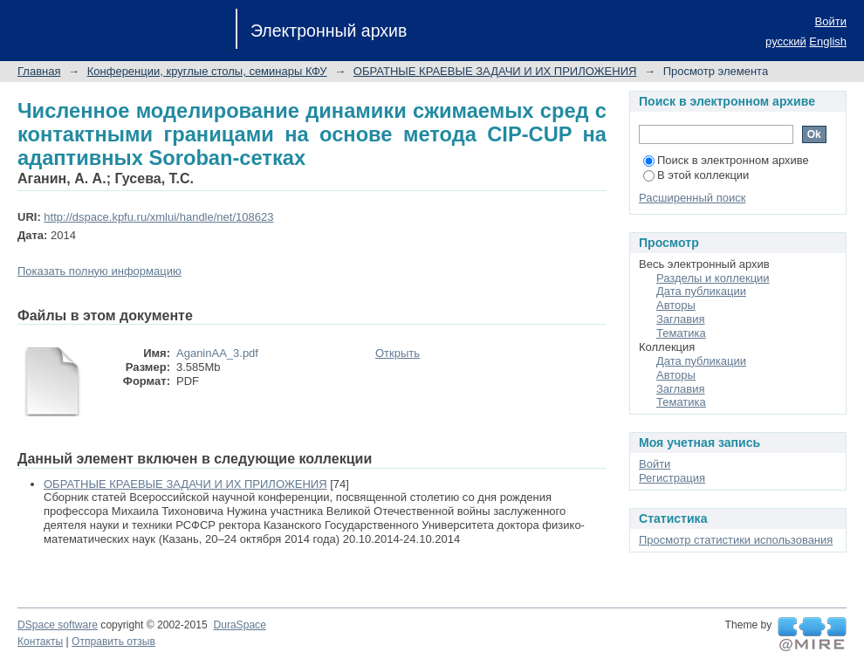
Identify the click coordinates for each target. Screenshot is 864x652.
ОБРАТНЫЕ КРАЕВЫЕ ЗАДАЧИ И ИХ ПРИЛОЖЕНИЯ (495, 71)
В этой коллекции (696, 175)
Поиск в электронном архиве (726, 160)
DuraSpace (239, 625)
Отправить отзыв (113, 641)
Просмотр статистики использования (736, 539)
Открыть (397, 353)
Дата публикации (701, 291)
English (828, 41)
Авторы (676, 305)
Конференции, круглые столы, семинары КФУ (207, 71)
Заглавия (680, 319)
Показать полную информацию (99, 271)
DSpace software (57, 625)
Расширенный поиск (692, 197)
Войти (831, 21)
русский (785, 41)
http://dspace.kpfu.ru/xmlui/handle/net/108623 (158, 216)
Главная (38, 71)
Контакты (40, 641)
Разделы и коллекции (713, 278)
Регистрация (672, 477)
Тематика (681, 333)
